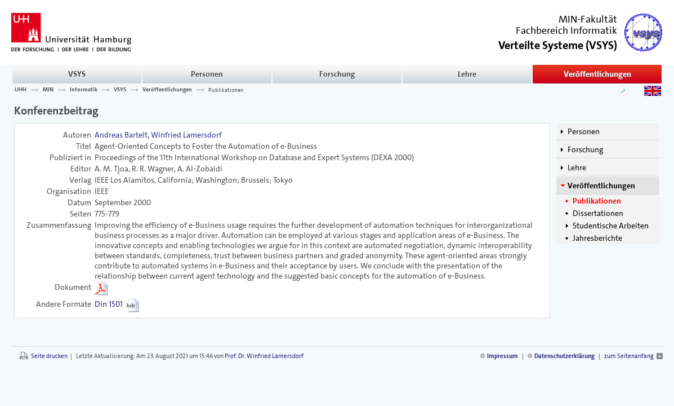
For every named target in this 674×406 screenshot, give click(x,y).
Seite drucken (49, 356)
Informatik (83, 89)
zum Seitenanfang (629, 356)
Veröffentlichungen (597, 74)
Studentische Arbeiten (611, 225)
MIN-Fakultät (588, 19)
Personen (207, 74)
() (557, 44)
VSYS (77, 74)
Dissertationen (598, 213)
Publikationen (226, 89)
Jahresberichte (597, 238)
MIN (48, 89)
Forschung (337, 74)
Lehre (467, 74)
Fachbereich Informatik (566, 30)
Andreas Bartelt (121, 135)
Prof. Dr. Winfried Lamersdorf (264, 356)
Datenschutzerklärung (564, 356)
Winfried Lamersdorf (186, 135)
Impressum (502, 356)
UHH (20, 89)
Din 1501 (109, 304)
